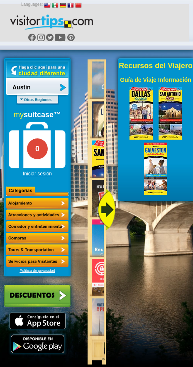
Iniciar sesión (37, 174)
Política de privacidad (37, 270)
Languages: (32, 4)
